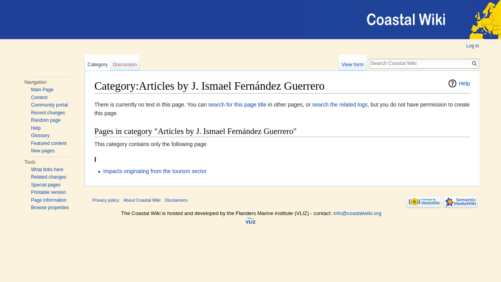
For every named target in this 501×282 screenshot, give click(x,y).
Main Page (42, 89)
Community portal (49, 105)
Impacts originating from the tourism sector (155, 171)
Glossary (40, 135)
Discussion (125, 64)
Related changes (48, 177)
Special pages (45, 185)
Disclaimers (176, 200)
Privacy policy (105, 200)
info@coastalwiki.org (357, 213)
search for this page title (237, 104)
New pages (42, 151)
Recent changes (48, 113)
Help (36, 128)
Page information (49, 200)
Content (39, 97)
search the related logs (340, 104)
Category (97, 64)
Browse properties (50, 207)
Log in (472, 46)
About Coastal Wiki (142, 200)
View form (353, 64)
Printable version (48, 192)
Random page (45, 120)
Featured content (49, 143)
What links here (47, 169)
